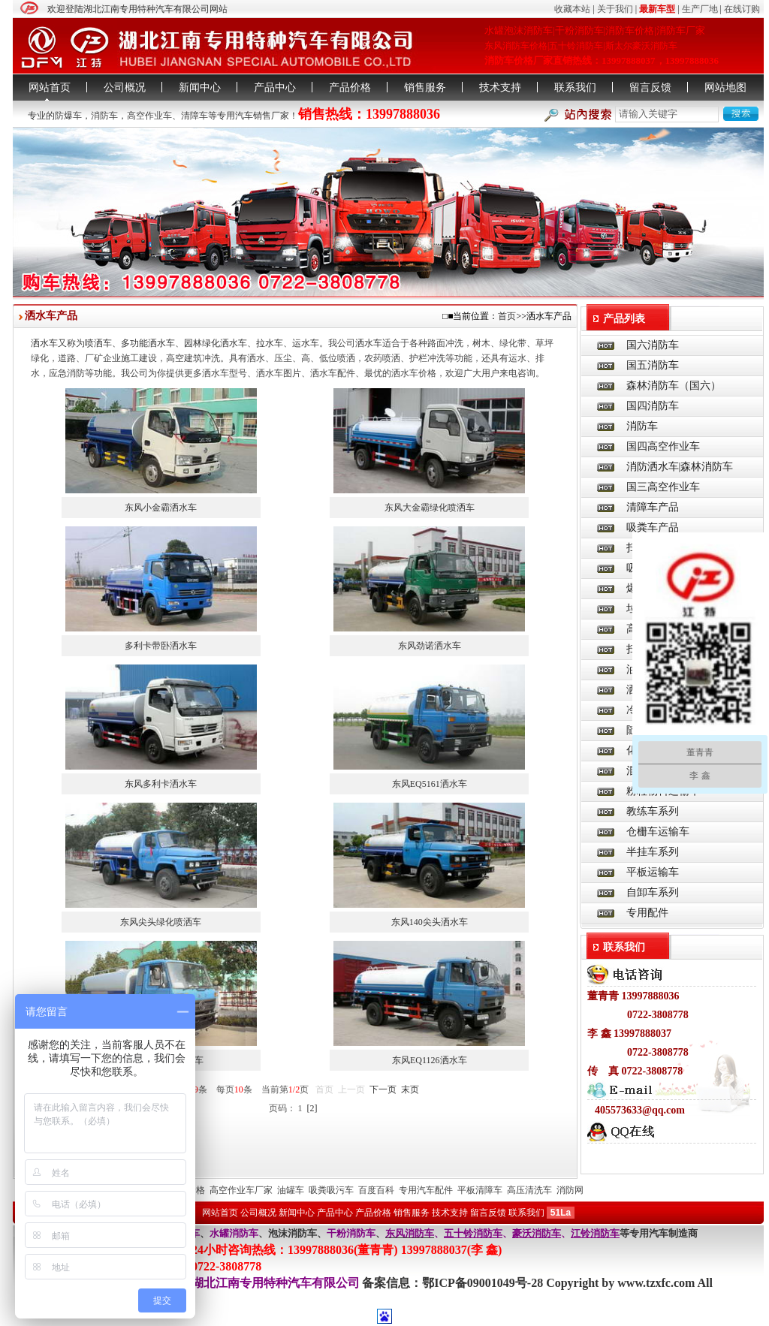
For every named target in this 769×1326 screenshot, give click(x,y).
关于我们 (615, 9)
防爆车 (68, 115)
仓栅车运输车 (657, 831)
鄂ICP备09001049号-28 (484, 1282)
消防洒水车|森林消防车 (680, 466)
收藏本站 (572, 9)
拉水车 (269, 343)
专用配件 (647, 912)
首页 (507, 316)
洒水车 (44, 343)
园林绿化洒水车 (215, 343)
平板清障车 (479, 1190)
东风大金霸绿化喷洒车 (429, 507)
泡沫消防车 (292, 1233)
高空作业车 (149, 115)
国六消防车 (652, 345)
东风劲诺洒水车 (429, 645)
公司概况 (125, 87)
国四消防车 (652, 405)
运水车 (305, 343)
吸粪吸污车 (331, 1190)
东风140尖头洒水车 (429, 922)
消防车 (104, 115)
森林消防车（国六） (673, 385)
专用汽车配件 (426, 1190)
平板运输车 (652, 872)
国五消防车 (652, 365)
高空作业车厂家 (241, 1190)
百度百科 (376, 1190)
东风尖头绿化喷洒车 (160, 922)
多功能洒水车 (148, 343)
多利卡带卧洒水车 (161, 645)
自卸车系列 (652, 892)
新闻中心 (200, 87)
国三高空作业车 (663, 487)
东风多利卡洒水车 (161, 784)
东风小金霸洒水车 (161, 507)
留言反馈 (650, 87)
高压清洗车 (529, 1190)
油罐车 (290, 1190)
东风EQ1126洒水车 (429, 1060)
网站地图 (725, 87)
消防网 (570, 1190)
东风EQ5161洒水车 (429, 784)
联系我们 (575, 87)
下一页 (383, 1089)
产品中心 (275, 87)
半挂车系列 (652, 851)
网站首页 (50, 87)
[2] (312, 1108)
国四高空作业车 (663, 446)
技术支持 (500, 87)
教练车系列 (652, 811)
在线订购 (742, 9)
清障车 (194, 115)
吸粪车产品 (652, 527)
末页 (410, 1089)
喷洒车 (98, 343)
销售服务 (425, 87)
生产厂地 (700, 9)
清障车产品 (652, 507)
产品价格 (350, 87)
